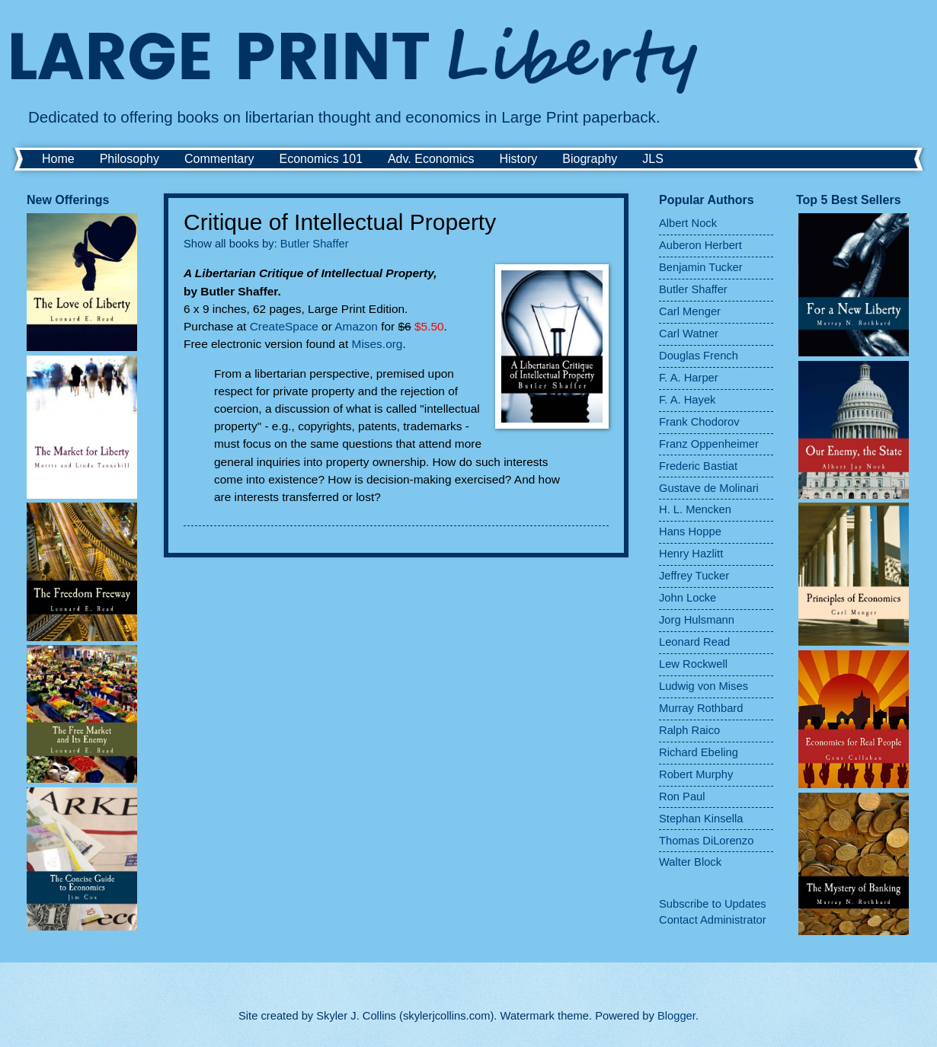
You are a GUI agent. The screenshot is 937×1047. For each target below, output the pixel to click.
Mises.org (377, 343)
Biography (589, 158)
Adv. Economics (431, 158)
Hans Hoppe (690, 531)
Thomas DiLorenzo (706, 841)
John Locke (687, 598)
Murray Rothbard (701, 708)
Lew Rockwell (693, 664)
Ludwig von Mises (703, 686)
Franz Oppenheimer (709, 444)
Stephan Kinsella (701, 818)
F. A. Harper (688, 378)
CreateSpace (284, 326)
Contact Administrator (712, 920)
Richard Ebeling (698, 752)
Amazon (356, 326)
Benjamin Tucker (701, 267)
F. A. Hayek (687, 400)
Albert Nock (688, 223)
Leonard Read (694, 642)
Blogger (676, 1016)
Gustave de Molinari (709, 488)
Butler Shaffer (314, 244)
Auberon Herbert (700, 245)
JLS (653, 158)
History (518, 158)
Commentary (219, 158)
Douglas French (698, 356)
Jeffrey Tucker (694, 576)
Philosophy (129, 158)
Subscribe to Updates (712, 904)
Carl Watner (688, 333)
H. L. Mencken (695, 509)
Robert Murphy (696, 774)
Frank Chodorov (699, 422)
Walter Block (690, 862)
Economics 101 (321, 158)
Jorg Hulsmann (696, 620)
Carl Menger (690, 311)
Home (58, 158)
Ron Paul (682, 796)
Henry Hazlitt (691, 553)
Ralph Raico (689, 730)
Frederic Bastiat (698, 466)
